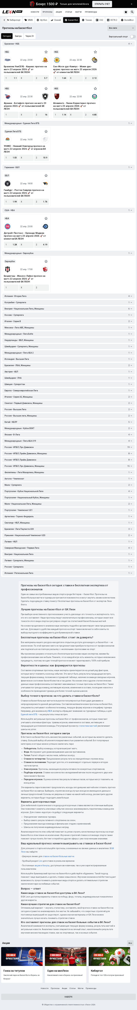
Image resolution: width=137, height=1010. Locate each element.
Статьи (68, 12)
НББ (7, 52)
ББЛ (7, 175)
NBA (50, 711)
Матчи (78, 12)
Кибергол (97, 970)
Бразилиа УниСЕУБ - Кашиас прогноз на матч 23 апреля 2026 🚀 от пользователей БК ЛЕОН (25, 69)
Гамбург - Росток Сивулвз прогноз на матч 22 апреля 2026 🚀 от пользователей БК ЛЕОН (24, 193)
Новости (35, 12)
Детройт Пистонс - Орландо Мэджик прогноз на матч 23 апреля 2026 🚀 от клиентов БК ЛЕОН (25, 236)
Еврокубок (10, 261)
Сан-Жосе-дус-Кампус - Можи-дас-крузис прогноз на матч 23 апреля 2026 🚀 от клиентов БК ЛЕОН (75, 69)
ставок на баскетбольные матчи (58, 856)
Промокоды (91, 12)
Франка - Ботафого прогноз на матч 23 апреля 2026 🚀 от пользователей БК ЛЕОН (25, 106)
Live (40, 861)
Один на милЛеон (58, 970)
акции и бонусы (42, 865)
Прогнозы (47, 12)
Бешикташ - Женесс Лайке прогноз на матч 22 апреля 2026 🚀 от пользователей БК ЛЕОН (24, 279)
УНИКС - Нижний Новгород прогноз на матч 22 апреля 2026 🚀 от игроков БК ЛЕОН (25, 149)
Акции (59, 12)
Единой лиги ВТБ (29, 714)
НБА (7, 218)
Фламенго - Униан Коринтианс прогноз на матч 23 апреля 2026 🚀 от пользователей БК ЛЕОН (74, 106)
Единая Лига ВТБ (13, 131)
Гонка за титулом (14, 970)
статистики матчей (87, 726)
